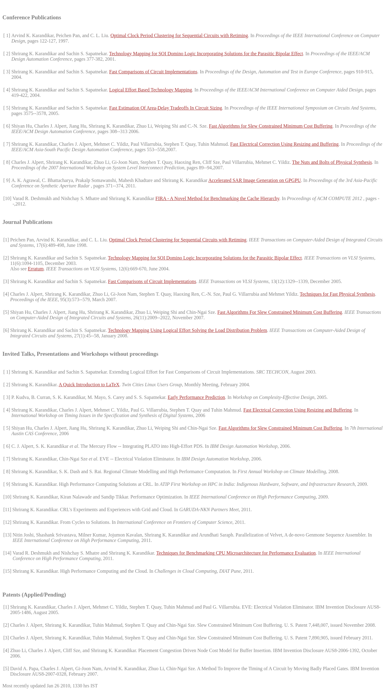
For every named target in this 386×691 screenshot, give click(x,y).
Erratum (35, 268)
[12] (7, 522)
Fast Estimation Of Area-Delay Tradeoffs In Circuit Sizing (165, 107)
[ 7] (6, 144)
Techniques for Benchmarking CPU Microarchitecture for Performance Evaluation (236, 553)
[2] (6, 257)
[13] (7, 534)
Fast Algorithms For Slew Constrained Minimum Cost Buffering (279, 312)
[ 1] (6, 35)
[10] (7, 198)
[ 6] (6, 126)
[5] (6, 312)
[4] (6, 294)
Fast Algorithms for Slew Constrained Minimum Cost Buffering (271, 126)
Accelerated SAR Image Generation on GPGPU (254, 180)
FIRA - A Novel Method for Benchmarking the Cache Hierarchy (217, 198)
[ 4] (6, 89)
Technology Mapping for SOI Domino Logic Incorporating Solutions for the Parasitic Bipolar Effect (206, 53)
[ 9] (6, 180)
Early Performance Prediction (196, 397)
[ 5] (6, 107)
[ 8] (6, 162)
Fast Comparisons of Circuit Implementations (153, 71)
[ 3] (6, 71)
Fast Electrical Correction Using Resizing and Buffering (284, 144)
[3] (6, 281)
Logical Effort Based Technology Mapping (150, 89)
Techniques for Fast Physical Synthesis (337, 294)
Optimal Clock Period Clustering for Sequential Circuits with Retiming (179, 35)
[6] (6, 330)
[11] (7, 509)
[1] (6, 239)
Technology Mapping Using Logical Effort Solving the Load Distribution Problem (187, 330)
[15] (7, 571)
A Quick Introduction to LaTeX (89, 384)
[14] (7, 553)
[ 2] (6, 53)
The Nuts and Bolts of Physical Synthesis (332, 162)
